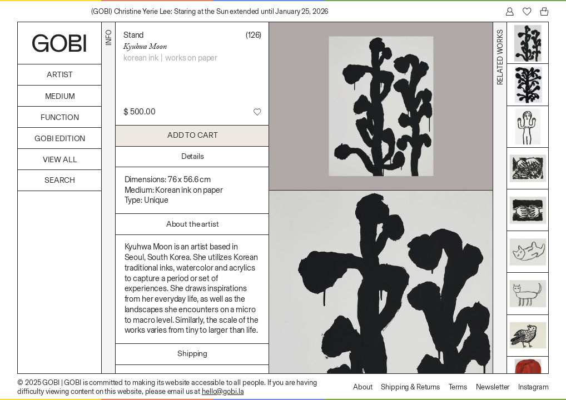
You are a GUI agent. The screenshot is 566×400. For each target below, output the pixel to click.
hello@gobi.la (223, 391)
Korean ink (140, 58)
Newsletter (493, 387)
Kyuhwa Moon (144, 46)
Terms (458, 387)
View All (60, 159)
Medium (60, 96)
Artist (60, 74)
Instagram (533, 387)
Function (60, 117)
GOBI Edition (59, 138)
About (362, 387)
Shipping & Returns (410, 387)
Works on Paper (191, 58)
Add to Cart (192, 135)
